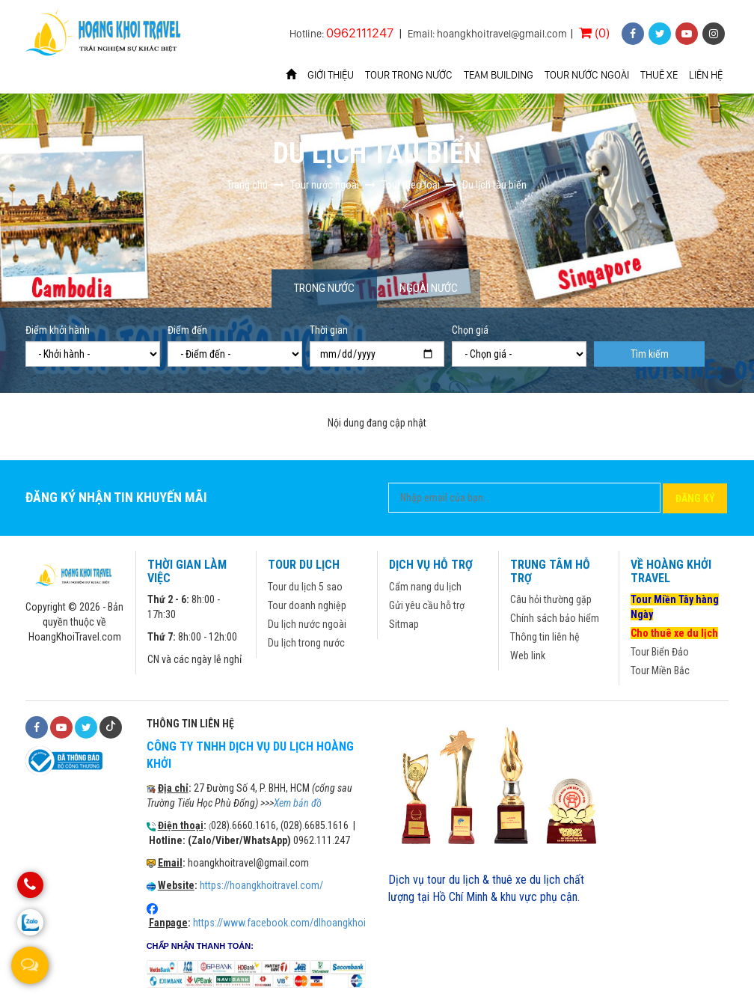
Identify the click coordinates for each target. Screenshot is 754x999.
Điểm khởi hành (57, 330)
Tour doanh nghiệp (307, 605)
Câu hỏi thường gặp (551, 599)
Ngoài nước (428, 288)
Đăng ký (695, 498)
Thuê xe (659, 75)
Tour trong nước (409, 75)
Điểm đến (187, 330)
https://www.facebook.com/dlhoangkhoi (279, 923)
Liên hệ (706, 75)
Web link (527, 656)
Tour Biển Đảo (660, 652)
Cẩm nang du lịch (425, 587)
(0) (594, 32)
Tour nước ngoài (587, 75)
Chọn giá (470, 330)
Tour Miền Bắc (660, 670)
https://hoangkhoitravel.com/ (261, 885)
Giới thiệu (330, 75)
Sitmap (404, 624)
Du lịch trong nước (306, 643)
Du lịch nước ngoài (307, 624)
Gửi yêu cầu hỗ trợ (427, 605)
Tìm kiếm (650, 354)
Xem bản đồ (298, 803)
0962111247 (359, 32)
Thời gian (329, 330)
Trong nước (324, 288)
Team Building (498, 75)
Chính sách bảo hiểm (554, 618)
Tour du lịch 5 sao (305, 587)
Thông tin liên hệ (545, 637)
